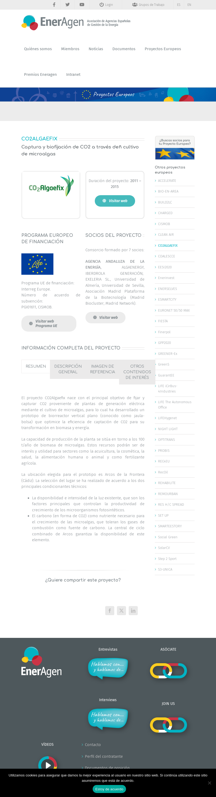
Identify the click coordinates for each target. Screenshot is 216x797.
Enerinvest (166, 278)
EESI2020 (165, 267)
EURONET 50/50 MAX (174, 310)
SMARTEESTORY (170, 526)
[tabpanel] (82, 471)
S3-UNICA (165, 569)
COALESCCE (166, 256)
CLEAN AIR (166, 235)
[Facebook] (110, 611)
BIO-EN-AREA (168, 191)
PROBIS (164, 451)
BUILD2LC (165, 202)
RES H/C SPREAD (171, 504)
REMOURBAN (168, 494)
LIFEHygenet (167, 418)
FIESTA (163, 321)
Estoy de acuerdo (109, 789)
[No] (209, 783)
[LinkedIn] (133, 611)
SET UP (163, 515)
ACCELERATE (167, 181)
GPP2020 (164, 343)
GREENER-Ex (167, 354)
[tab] (35, 366)
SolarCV (164, 548)
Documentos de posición (107, 767)
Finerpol (164, 332)
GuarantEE (166, 375)
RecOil (163, 472)
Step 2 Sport (167, 559)
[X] (121, 611)
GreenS (163, 364)
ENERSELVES (167, 289)
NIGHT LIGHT (168, 429)
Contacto (93, 744)
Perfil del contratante (104, 756)
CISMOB (164, 224)
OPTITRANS (166, 440)
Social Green (168, 537)
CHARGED (165, 213)
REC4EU (164, 461)
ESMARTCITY (167, 299)
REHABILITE (167, 483)
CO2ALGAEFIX (168, 246)
